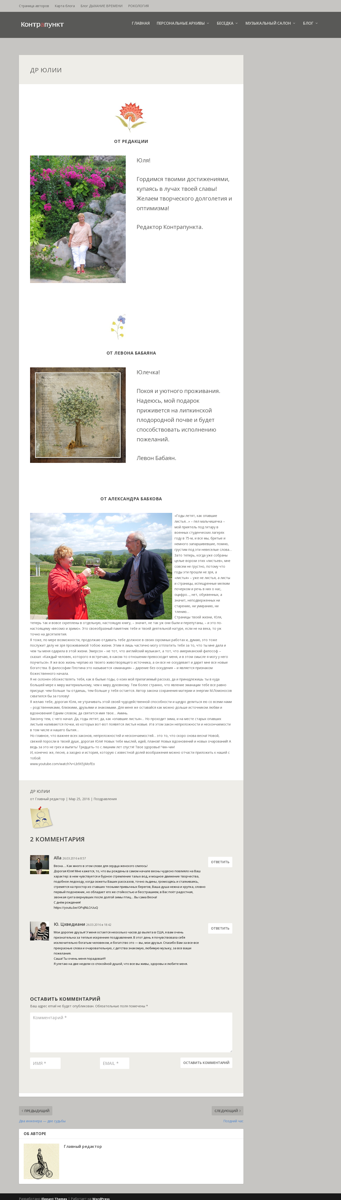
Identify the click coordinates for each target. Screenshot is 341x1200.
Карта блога (65, 6)
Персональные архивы (181, 27)
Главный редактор (50, 794)
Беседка (225, 27)
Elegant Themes (54, 1194)
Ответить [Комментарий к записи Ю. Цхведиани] (220, 924)
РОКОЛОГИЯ (138, 6)
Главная (141, 27)
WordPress (101, 1194)
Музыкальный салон (268, 27)
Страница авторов (34, 6)
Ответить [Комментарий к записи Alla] (220, 857)
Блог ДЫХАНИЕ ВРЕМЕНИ (101, 6)
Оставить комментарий (206, 1058)
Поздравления (105, 794)
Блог (308, 27)
